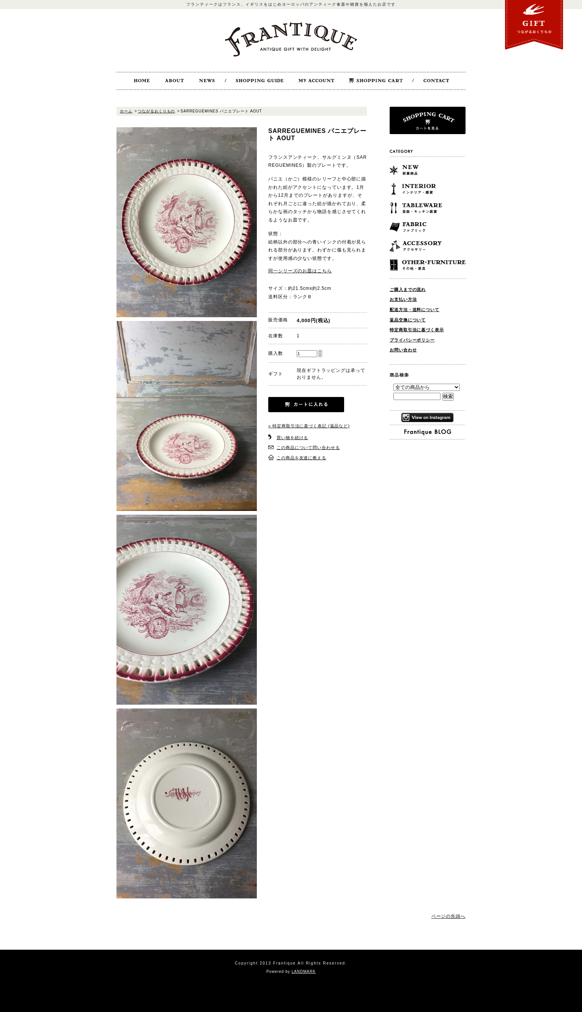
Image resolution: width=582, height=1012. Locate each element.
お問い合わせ (403, 350)
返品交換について (408, 320)
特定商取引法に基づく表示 (417, 329)
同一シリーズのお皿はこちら (300, 271)
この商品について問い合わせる (308, 447)
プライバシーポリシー (412, 340)
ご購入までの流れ (408, 289)
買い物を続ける (292, 437)
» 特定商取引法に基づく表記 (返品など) (309, 426)
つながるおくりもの (156, 111)
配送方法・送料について (414, 309)
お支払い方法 (403, 299)
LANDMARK (304, 971)
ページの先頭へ (448, 916)
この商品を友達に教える (301, 457)
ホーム (126, 111)
